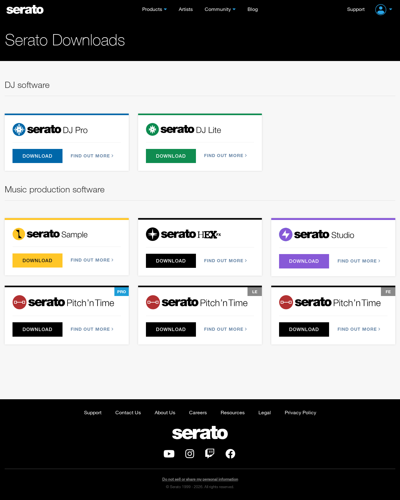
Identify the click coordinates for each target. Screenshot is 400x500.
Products (152, 9)
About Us (165, 412)
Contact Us (128, 412)
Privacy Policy (300, 412)
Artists (186, 9)
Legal (264, 412)
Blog (253, 9)
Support (356, 9)
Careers (198, 412)
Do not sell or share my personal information (200, 479)
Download (37, 156)
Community (218, 9)
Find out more (91, 155)
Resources (233, 412)
